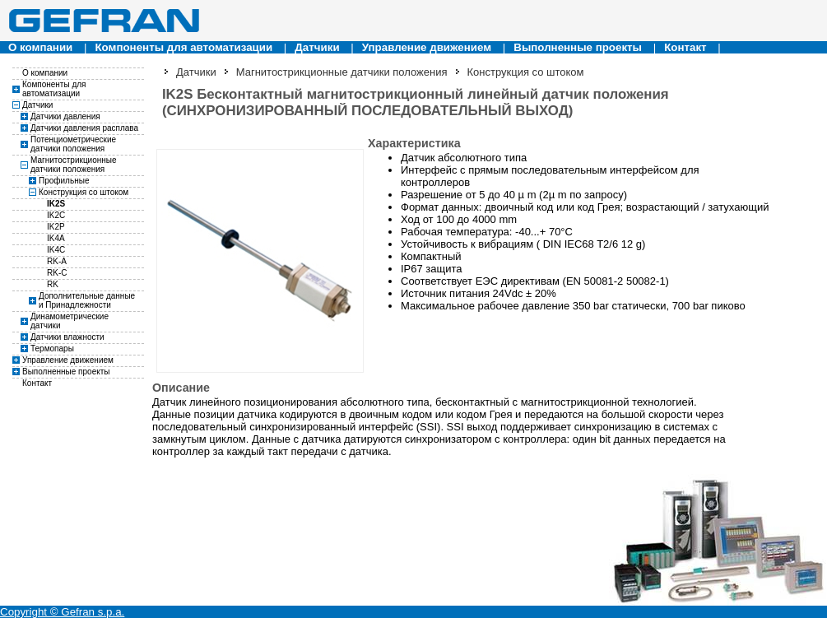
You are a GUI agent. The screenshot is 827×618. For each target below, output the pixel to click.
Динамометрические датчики (69, 321)
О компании (40, 47)
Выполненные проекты (577, 47)
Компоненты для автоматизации (183, 47)
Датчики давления (65, 116)
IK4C (56, 249)
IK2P (56, 226)
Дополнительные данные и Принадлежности (87, 300)
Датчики (317, 47)
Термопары (52, 348)
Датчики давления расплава (84, 127)
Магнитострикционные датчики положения (73, 165)
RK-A (57, 261)
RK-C (57, 272)
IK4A (56, 238)
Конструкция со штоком (83, 192)
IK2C (56, 215)
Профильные (64, 180)
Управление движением (426, 47)
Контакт (685, 47)
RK (52, 284)
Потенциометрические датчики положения (73, 144)
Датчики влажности (67, 337)
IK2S (56, 203)
